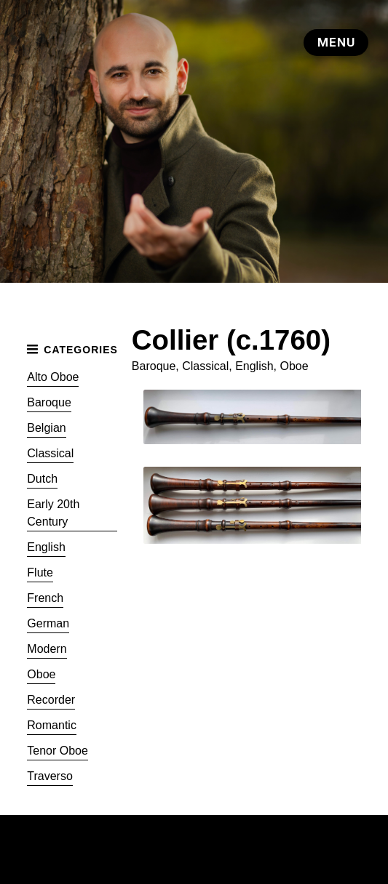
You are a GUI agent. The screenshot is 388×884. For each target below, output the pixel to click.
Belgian (46, 428)
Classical (50, 453)
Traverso (50, 776)
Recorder (51, 700)
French (45, 598)
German (48, 623)
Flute (40, 572)
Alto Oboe (53, 377)
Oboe (41, 674)
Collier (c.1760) (231, 339)
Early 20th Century (53, 513)
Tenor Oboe (57, 750)
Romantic (51, 725)
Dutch (42, 479)
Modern (46, 649)
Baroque (49, 402)
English (46, 547)
